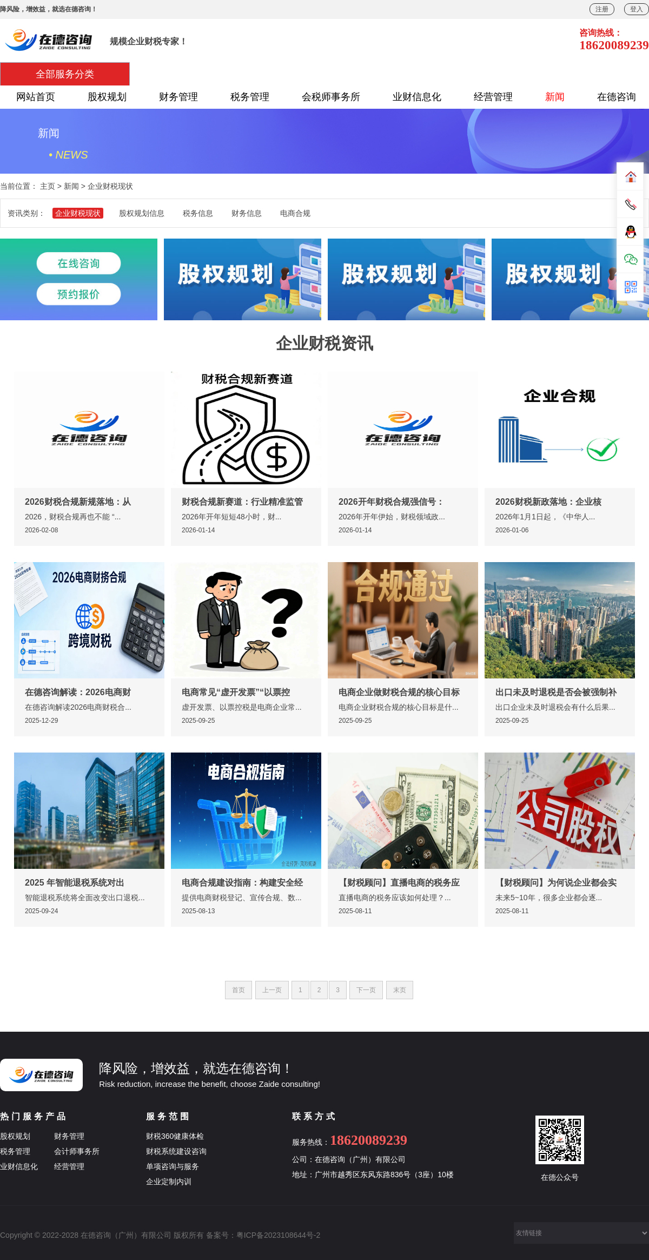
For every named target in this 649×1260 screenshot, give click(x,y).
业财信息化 (417, 96)
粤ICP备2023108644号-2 (278, 1235)
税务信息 (198, 213)
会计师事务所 (77, 1151)
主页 (47, 186)
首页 (238, 990)
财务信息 (246, 213)
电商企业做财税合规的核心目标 (399, 692)
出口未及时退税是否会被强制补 (556, 692)
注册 (601, 9)
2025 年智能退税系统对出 (74, 882)
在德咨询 (616, 96)
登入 (636, 9)
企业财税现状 (110, 186)
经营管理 (493, 96)
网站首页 (35, 96)
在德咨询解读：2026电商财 (78, 692)
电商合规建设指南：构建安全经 (242, 882)
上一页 (272, 990)
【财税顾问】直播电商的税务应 (399, 882)
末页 (399, 990)
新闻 (555, 96)
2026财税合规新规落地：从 (78, 501)
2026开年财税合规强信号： (392, 501)
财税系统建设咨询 (176, 1151)
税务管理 (249, 96)
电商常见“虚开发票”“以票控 (236, 692)
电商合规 (295, 213)
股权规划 (107, 96)
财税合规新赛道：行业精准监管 (242, 501)
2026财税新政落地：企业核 (548, 501)
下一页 (366, 990)
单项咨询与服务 (172, 1166)
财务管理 (178, 96)
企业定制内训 (168, 1181)
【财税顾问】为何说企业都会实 (556, 882)
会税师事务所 (331, 96)
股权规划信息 (141, 213)
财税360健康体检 (175, 1136)
